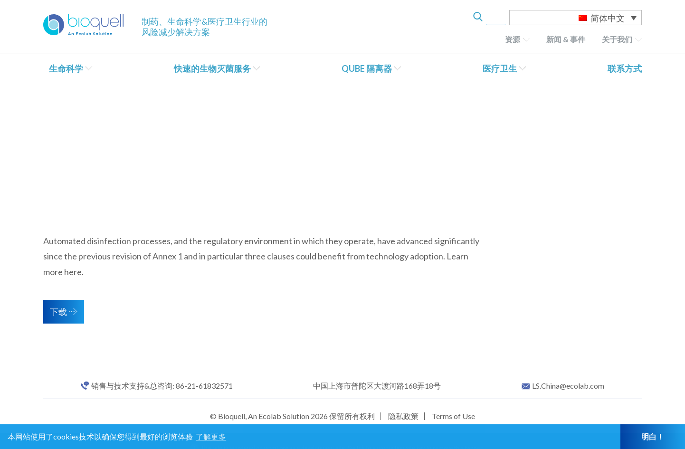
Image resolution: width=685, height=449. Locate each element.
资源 (512, 39)
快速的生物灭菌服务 (212, 68)
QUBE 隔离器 (367, 68)
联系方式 (625, 68)
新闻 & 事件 (565, 39)
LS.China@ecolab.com (568, 386)
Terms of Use (453, 415)
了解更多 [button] (211, 436)
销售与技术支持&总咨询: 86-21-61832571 (162, 386)
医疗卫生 (500, 68)
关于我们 (617, 39)
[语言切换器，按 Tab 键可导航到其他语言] (575, 17)
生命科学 (66, 68)
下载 (58, 311)
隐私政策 (403, 415)
